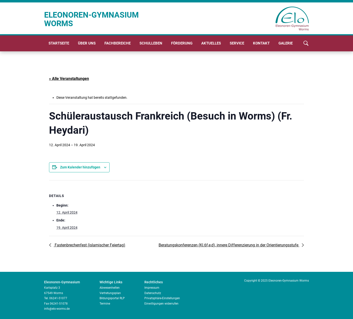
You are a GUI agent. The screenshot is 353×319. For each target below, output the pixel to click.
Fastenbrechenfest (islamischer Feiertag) (89, 245)
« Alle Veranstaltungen (69, 78)
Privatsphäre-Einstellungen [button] (162, 298)
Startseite (59, 43)
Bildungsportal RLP (112, 298)
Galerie (285, 43)
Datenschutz (152, 293)
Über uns (87, 43)
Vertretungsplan (110, 293)
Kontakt (261, 43)
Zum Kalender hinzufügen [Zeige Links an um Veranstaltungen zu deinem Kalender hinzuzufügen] (80, 167)
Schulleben (150, 43)
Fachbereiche (117, 43)
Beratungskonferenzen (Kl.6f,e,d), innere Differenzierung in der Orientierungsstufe (229, 245)
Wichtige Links (111, 282)
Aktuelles (211, 43)
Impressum (151, 287)
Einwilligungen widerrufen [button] (161, 303)
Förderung (181, 43)
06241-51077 (58, 298)
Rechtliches (153, 282)
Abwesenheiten (110, 287)
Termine (105, 303)
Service (237, 43)
